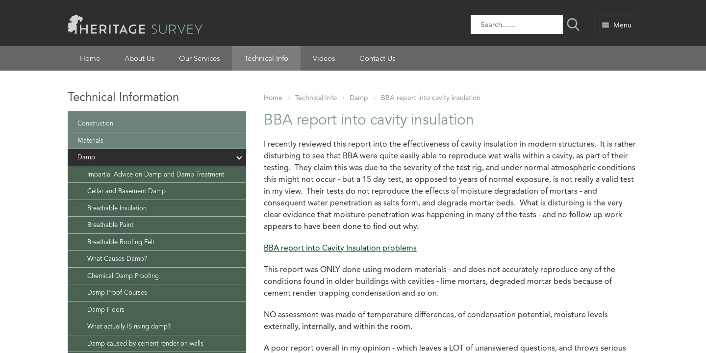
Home (90, 58)
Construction (95, 123)
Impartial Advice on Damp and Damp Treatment (155, 174)
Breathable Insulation (117, 208)
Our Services (199, 58)
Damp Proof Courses (117, 292)
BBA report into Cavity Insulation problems (340, 247)
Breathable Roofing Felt (120, 242)
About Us (139, 58)
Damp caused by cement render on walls (145, 343)
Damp (359, 98)
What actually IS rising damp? (129, 326)
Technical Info (266, 58)
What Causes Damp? (117, 258)
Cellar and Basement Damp (126, 191)
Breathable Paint (110, 225)
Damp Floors (106, 309)
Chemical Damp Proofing (123, 276)
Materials (90, 140)
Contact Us (377, 58)
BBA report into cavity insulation (430, 98)
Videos (324, 58)
